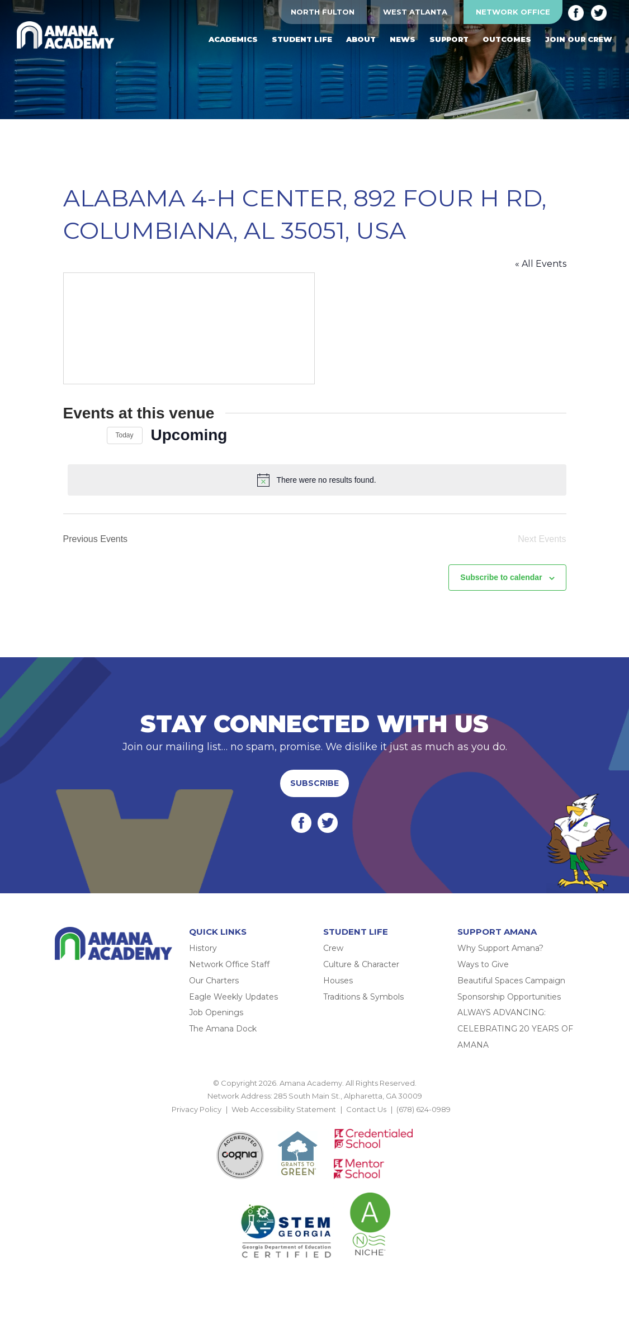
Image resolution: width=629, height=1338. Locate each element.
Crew (333, 948)
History (203, 948)
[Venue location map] (189, 328)
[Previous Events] (70, 435)
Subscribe (314, 783)
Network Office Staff (229, 964)
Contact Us (366, 1109)
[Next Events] (91, 435)
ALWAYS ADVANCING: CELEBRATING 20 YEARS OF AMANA (515, 1028)
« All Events (540, 263)
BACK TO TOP (315, 1122)
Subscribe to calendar (501, 577)
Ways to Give (483, 964)
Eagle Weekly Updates (233, 997)
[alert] (317, 480)
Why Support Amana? (500, 948)
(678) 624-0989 (423, 1109)
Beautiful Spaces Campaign (511, 981)
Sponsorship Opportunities (509, 997)
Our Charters (214, 981)
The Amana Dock (223, 1029)
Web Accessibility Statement (283, 1109)
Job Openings (216, 1012)
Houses (338, 981)
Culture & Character (361, 964)
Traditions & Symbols (363, 997)
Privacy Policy (196, 1109)
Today (125, 435)
